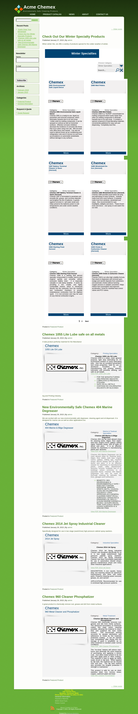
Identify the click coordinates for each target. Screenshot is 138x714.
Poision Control (60, 703)
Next (87, 321)
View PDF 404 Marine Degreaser (103, 451)
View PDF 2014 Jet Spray (100, 568)
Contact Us (102, 14)
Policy (76, 707)
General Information (25, 104)
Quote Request (23, 113)
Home (32, 14)
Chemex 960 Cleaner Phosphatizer (68, 596)
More (66, 153)
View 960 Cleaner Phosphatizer (103, 676)
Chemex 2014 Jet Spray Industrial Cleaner (73, 523)
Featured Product (24, 102)
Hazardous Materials (61, 698)
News (72, 14)
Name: (18, 57)
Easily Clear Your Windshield (24, 30)
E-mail (18, 66)
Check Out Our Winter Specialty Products (26, 35)
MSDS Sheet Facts (61, 701)
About (85, 14)
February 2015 (23, 90)
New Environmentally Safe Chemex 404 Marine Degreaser (27, 44)
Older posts (116, 29)
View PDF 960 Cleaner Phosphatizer (105, 646)
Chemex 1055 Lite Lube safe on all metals (27, 39)
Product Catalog (52, 14)
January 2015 (23, 92)
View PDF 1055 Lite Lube (100, 374)
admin (70, 40)
